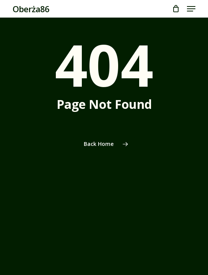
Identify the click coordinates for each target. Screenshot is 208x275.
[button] (191, 9)
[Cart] (175, 9)
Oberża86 (31, 9)
